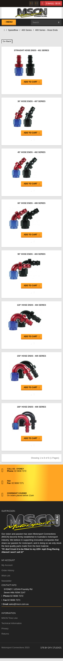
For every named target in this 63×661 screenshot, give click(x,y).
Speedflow (13, 30)
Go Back (7, 41)
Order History (7, 570)
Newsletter (6, 581)
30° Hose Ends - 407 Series (31, 101)
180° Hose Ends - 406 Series (31, 407)
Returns (5, 634)
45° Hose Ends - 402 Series (31, 152)
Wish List (5, 575)
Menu (9, 22)
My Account (6, 565)
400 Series (26, 30)
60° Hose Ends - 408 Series (31, 203)
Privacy (5, 628)
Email (4, 604)
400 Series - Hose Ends (46, 30)
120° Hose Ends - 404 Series (31, 305)
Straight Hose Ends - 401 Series (31, 50)
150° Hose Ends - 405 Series (31, 356)
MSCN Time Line (9, 618)
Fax (4, 600)
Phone (5, 596)
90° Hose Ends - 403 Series (31, 254)
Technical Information (11, 623)
